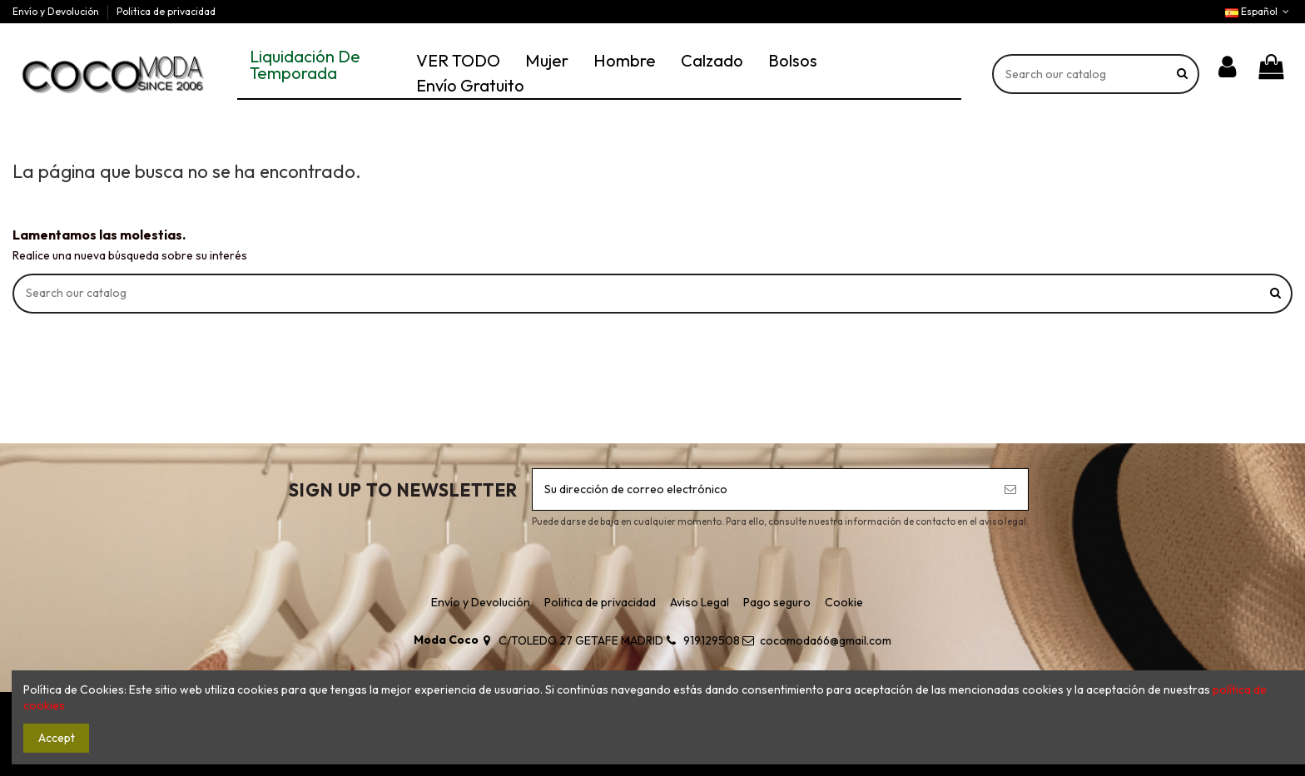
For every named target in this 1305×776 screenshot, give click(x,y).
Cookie (844, 602)
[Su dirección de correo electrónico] (763, 489)
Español (1259, 11)
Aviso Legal (699, 602)
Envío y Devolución (57, 11)
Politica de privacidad (166, 11)
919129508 (711, 640)
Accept (56, 737)
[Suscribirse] (1010, 489)
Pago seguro (777, 602)
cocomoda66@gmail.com (825, 640)
